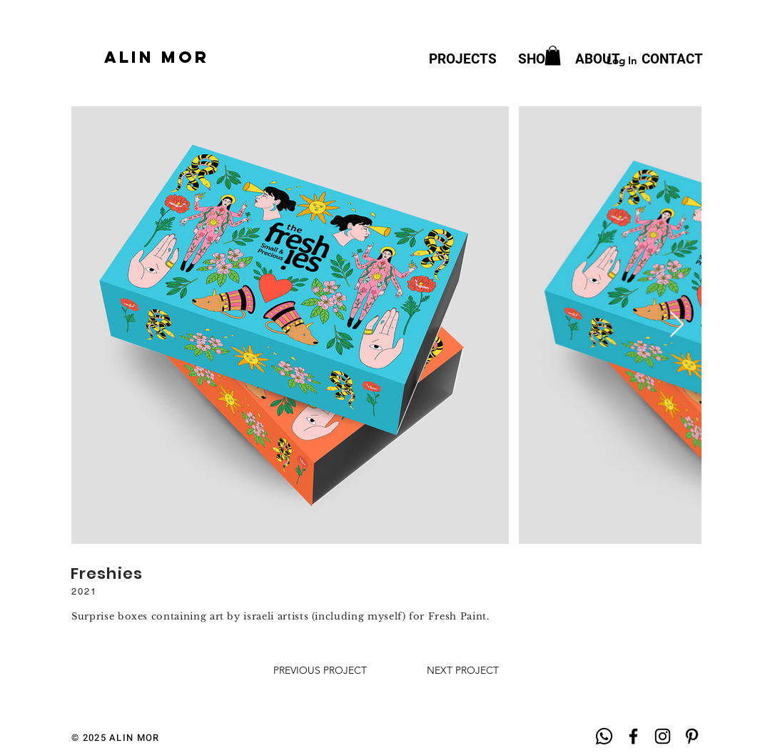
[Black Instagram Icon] (662, 736)
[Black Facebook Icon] (633, 736)
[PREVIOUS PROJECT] (320, 671)
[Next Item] (677, 325)
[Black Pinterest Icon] (692, 736)
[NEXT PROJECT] (462, 671)
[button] (552, 55)
